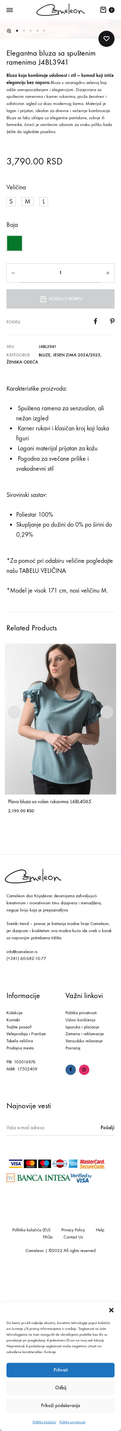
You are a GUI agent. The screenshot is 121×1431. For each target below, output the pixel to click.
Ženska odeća (22, 524)
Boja (12, 387)
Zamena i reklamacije (85, 1196)
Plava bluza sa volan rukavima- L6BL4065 (49, 964)
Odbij (60, 1388)
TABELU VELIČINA (42, 733)
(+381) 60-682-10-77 (26, 1121)
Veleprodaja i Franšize (26, 1196)
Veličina (16, 349)
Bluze (44, 517)
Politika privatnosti (72, 1422)
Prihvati (61, 1370)
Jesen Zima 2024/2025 (76, 517)
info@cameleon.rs (21, 1114)
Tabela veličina (19, 1203)
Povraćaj (73, 1210)
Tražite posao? (19, 1189)
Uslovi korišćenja (80, 1182)
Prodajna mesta (20, 1210)
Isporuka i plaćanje (82, 1189)
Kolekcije (14, 1175)
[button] (111, 1310)
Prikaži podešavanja (60, 1405)
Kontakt (13, 1182)
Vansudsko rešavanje (84, 1203)
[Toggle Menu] (9, 10)
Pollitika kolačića (44, 1422)
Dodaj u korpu (60, 460)
